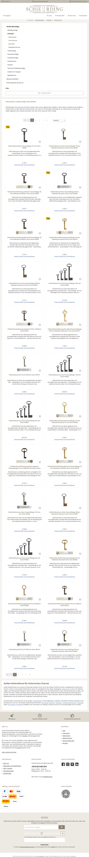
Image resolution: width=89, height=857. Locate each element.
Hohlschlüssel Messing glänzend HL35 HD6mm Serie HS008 (24, 606)
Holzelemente (11, 61)
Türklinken (58, 705)
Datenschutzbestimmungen (27, 849)
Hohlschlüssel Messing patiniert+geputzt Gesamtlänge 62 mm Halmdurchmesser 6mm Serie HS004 (24, 469)
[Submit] (61, 829)
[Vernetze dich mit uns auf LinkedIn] (77, 766)
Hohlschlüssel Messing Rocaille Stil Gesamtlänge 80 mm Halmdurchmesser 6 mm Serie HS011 (64, 331)
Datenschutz (66, 738)
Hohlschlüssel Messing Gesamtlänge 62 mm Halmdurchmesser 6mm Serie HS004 (64, 560)
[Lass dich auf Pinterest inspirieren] (72, 766)
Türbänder (80, 705)
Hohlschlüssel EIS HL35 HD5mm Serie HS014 (24, 376)
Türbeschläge (11, 51)
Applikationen (11, 75)
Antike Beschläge (13, 27)
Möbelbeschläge (12, 30)
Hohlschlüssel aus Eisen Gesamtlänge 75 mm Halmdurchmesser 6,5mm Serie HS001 (64, 147)
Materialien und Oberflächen (12, 768)
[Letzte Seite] (47, 120)
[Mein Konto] (71, 16)
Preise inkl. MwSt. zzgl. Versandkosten (24, 165)
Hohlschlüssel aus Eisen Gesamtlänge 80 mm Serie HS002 (24, 423)
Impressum (66, 735)
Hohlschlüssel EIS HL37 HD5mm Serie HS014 (24, 651)
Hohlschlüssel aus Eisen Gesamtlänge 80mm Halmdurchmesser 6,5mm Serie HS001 (64, 514)
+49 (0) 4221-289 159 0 (39, 769)
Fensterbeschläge (12, 54)
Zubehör (10, 65)
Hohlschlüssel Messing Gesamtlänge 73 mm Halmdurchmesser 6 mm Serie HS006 (64, 423)
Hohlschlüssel (12, 40)
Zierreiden (11, 44)
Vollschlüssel (12, 37)
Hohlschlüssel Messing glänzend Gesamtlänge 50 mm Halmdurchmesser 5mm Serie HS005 (24, 239)
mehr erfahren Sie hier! (9, 754)
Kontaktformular (47, 779)
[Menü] (7, 16)
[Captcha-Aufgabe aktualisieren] (63, 836)
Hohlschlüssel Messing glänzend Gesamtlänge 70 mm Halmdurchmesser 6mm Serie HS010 (65, 469)
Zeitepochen (66, 691)
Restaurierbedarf (12, 79)
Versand (65, 745)
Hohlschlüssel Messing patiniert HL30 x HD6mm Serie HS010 (64, 606)
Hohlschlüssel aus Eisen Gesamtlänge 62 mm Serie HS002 (24, 560)
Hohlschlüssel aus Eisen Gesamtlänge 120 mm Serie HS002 (65, 377)
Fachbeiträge (7, 775)
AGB (64, 733)
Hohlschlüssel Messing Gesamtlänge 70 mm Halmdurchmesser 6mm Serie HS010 (64, 239)
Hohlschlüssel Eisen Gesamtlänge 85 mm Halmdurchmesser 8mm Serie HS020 (64, 652)
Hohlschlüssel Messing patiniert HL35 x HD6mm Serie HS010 (24, 331)
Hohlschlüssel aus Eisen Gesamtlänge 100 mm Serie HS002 (65, 285)
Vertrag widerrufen (68, 743)
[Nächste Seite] (43, 120)
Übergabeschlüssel (14, 47)
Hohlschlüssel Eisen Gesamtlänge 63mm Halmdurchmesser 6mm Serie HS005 (65, 193)
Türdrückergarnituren (69, 705)
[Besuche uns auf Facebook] (63, 766)
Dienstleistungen (8, 773)
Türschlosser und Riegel (15, 707)
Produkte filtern (44, 93)
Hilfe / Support (7, 770)
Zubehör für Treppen (14, 72)
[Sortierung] (59, 120)
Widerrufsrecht (67, 740)
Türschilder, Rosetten (48, 705)
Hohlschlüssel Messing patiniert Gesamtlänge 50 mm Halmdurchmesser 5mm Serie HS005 (24, 193)
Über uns (6, 765)
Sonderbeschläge (12, 58)
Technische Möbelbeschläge (16, 68)
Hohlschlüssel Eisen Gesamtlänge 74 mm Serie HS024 (24, 147)
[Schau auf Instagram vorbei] (68, 766)
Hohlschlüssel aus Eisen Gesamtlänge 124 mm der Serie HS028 (24, 514)
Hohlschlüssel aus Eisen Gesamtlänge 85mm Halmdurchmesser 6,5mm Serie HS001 (24, 285)
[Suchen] (49, 16)
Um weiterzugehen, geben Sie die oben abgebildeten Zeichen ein (40, 839)
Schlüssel (10, 34)
